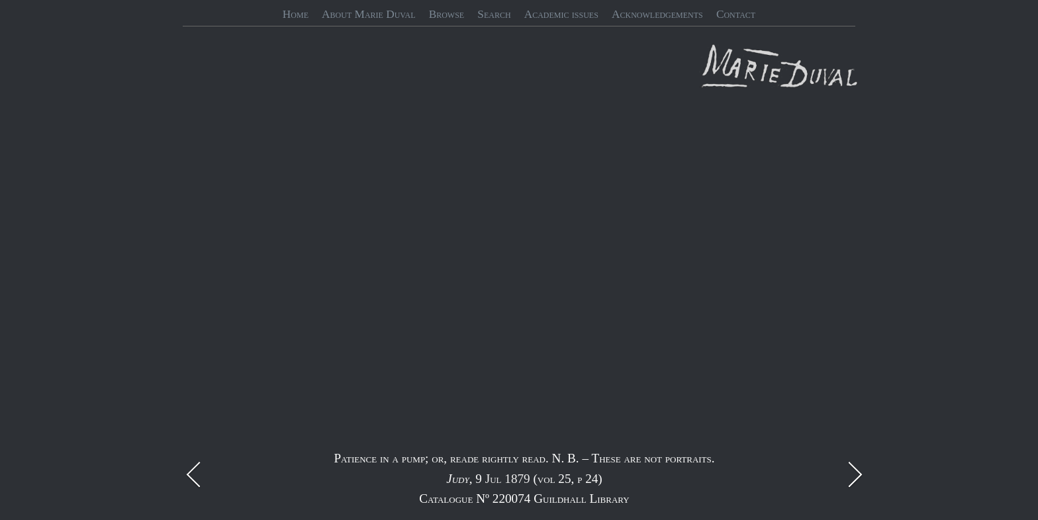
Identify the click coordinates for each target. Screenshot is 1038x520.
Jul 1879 (507, 479)
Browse (447, 14)
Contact (735, 14)
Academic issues (561, 14)
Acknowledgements (657, 14)
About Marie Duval (368, 14)
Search (493, 14)
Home (295, 14)
